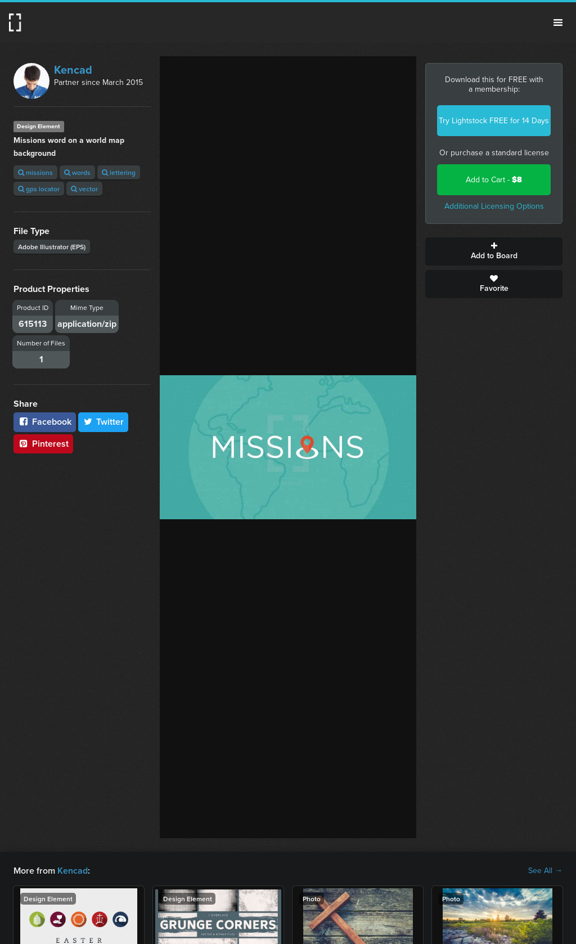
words (77, 172)
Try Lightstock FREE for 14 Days (494, 121)
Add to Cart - (494, 180)
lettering (119, 172)
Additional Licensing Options (494, 206)
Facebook (44, 421)
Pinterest (43, 443)
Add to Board (494, 251)
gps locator (39, 189)
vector (84, 189)
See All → (545, 870)
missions (35, 172)
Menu (558, 23)
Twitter (103, 421)
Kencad (73, 69)
